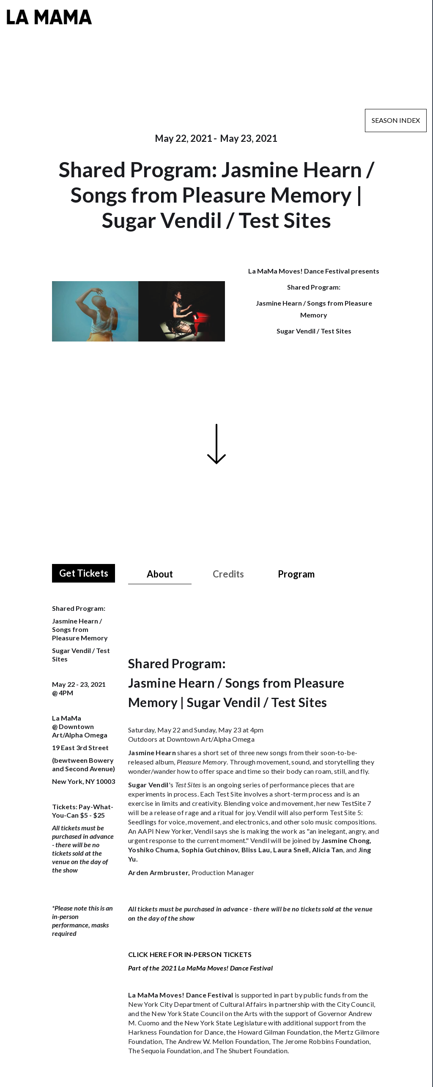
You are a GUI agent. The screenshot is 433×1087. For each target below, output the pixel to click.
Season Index (396, 120)
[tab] (160, 574)
